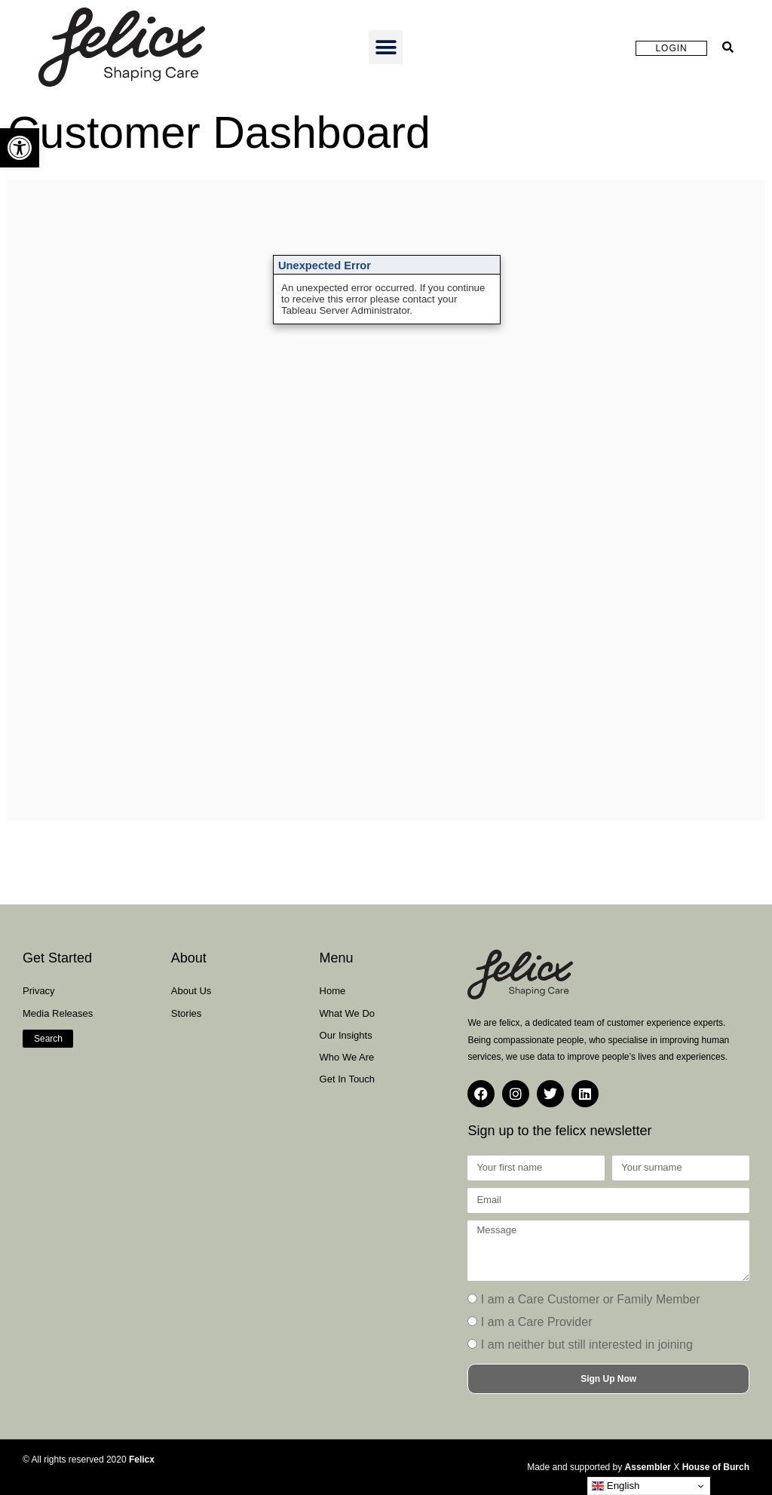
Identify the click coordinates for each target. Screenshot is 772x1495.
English (615, 1486)
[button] (19, 147)
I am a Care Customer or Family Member (590, 1299)
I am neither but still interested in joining (587, 1344)
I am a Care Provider (537, 1321)
